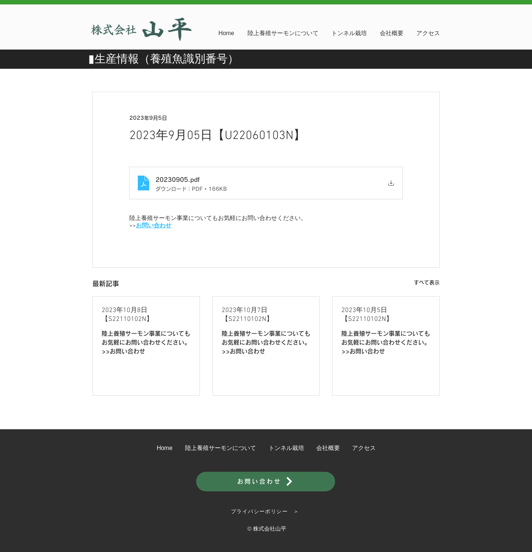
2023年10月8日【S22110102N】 (127, 315)
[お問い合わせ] (265, 481)
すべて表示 (427, 282)
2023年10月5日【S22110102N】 (367, 315)
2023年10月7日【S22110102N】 (247, 315)
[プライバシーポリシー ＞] (265, 511)
